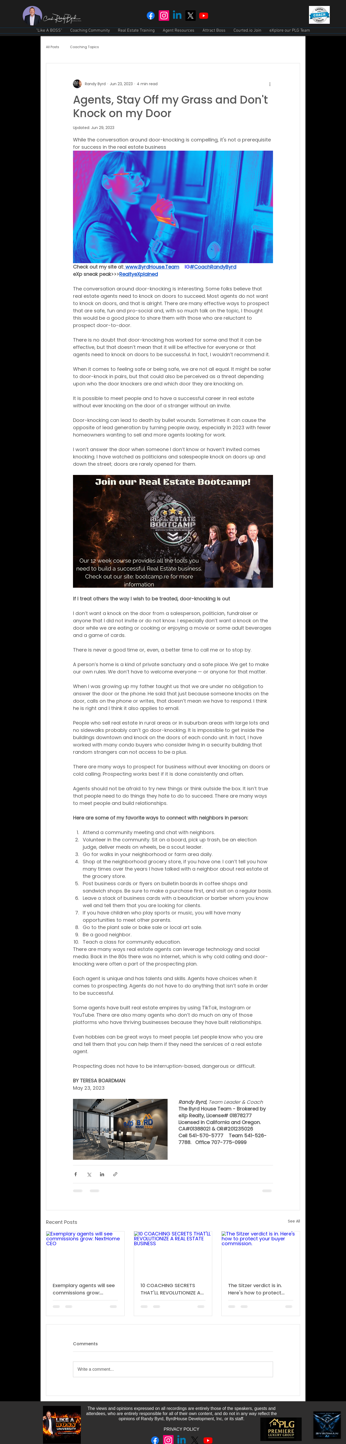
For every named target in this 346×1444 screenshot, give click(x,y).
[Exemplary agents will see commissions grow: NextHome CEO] (85, 1253)
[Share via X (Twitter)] (88, 1174)
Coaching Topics (84, 47)
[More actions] (270, 84)
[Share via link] (115, 1174)
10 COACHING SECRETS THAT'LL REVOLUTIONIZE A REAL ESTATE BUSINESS (171, 1289)
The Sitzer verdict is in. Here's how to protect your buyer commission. (257, 1289)
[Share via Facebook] (75, 1174)
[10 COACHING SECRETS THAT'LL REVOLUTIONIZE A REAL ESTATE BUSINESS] (173, 1253)
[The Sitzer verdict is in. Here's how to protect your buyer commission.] (261, 1253)
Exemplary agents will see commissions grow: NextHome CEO (84, 1289)
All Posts (52, 47)
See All (294, 1221)
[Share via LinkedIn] (102, 1174)
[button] (90, 30)
